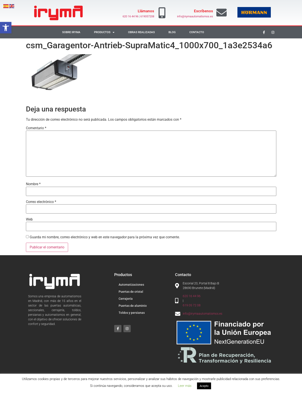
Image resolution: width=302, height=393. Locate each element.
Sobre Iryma (71, 32)
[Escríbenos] (221, 12)
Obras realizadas (141, 32)
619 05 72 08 (192, 305)
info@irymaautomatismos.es (195, 16)
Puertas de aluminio (133, 305)
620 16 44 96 (130, 16)
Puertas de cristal (131, 291)
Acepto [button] (204, 386)
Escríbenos (203, 11)
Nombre (33, 184)
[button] (5, 27)
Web (29, 219)
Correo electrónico (41, 202)
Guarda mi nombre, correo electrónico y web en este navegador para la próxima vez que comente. (105, 237)
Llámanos (146, 11)
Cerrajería (126, 298)
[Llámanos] (161, 12)
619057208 (147, 16)
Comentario (36, 128)
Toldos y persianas (132, 312)
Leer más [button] (185, 386)
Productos (104, 32)
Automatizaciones (131, 284)
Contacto (196, 32)
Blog (172, 32)
